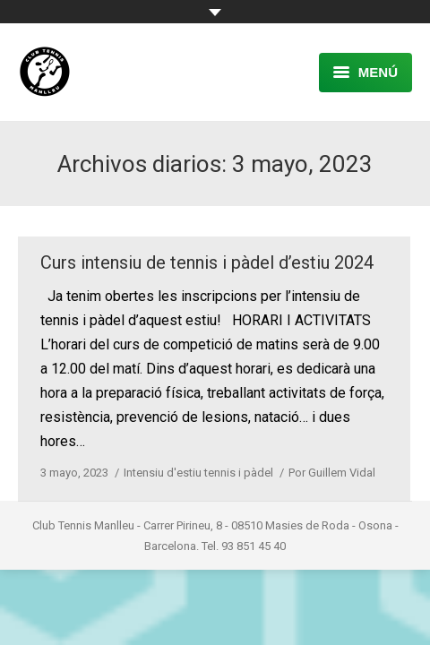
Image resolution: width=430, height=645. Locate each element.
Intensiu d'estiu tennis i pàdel (198, 472)
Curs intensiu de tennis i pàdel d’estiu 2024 (207, 262)
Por (331, 472)
